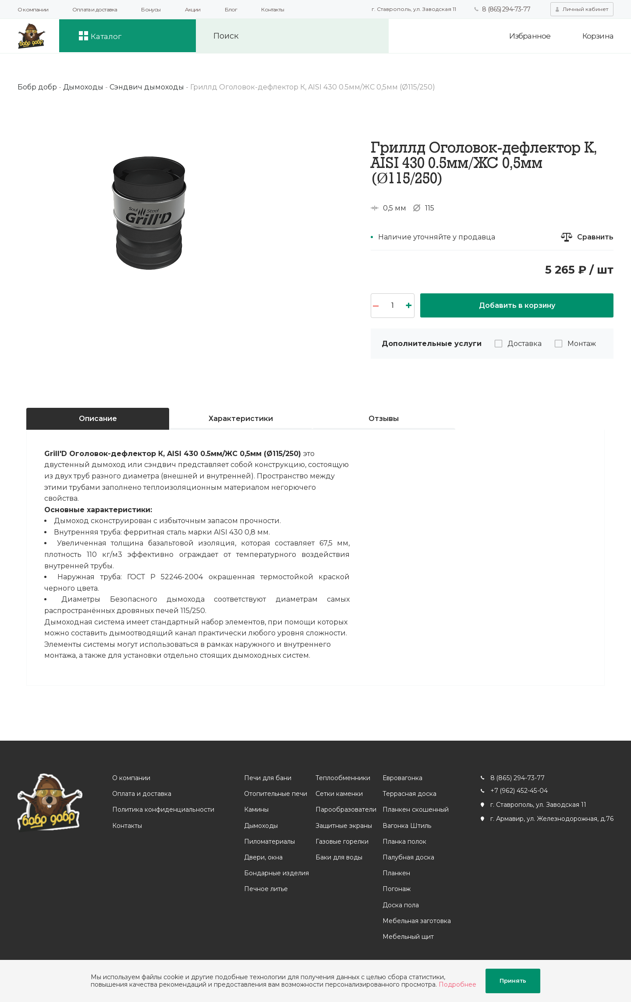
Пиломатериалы (269, 841)
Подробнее (457, 984)
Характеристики (241, 418)
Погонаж (396, 889)
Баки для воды (338, 857)
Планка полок (404, 841)
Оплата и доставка (94, 9)
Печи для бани (267, 778)
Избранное (528, 36)
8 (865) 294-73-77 (506, 9)
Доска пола (400, 905)
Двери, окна (263, 857)
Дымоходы (260, 826)
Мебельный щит (407, 937)
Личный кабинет (585, 9)
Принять (513, 980)
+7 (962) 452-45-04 (518, 791)
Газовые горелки (341, 841)
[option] (149, 208)
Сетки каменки (338, 794)
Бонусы (150, 9)
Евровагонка (402, 778)
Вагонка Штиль (406, 826)
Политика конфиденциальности (163, 810)
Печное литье (265, 889)
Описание (98, 418)
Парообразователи (345, 810)
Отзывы (384, 418)
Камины (256, 810)
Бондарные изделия (276, 873)
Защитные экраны (343, 826)
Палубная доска (408, 857)
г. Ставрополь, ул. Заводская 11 (413, 9)
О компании (33, 9)
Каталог (108, 36)
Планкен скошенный (415, 810)
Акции (193, 9)
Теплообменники (342, 778)
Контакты (272, 9)
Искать (373, 36)
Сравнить (595, 237)
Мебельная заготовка (416, 921)
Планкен (396, 873)
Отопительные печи (275, 794)
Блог (231, 9)
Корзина (597, 36)
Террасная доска (409, 794)
